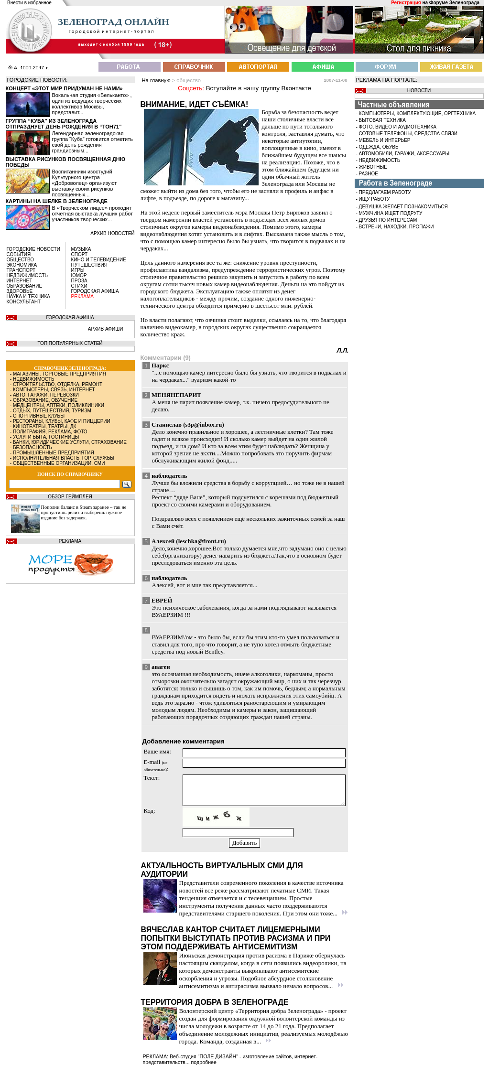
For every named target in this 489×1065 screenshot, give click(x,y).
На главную (156, 80)
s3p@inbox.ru (203, 424)
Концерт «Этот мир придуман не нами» (64, 88)
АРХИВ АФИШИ (105, 329)
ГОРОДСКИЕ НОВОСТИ (33, 249)
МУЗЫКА (81, 249)
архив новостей (112, 233)
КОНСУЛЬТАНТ (24, 301)
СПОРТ (79, 254)
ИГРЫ (78, 270)
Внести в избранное (29, 2)
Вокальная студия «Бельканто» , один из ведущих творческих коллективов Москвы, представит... (92, 103)
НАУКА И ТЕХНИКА (28, 296)
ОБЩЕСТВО (20, 259)
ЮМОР (79, 275)
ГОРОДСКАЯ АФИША (95, 291)
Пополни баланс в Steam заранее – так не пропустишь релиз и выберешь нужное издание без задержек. (84, 512)
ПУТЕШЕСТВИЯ (89, 265)
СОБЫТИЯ (19, 254)
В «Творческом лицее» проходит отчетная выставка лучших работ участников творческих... (92, 213)
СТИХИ (79, 286)
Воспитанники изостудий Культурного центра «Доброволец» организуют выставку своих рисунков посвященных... (84, 183)
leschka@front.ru (201, 541)
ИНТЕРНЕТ (20, 280)
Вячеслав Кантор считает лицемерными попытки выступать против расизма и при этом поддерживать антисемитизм (236, 938)
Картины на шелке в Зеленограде (57, 201)
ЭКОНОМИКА (22, 265)
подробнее (204, 1062)
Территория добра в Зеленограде (215, 1002)
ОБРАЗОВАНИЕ (25, 286)
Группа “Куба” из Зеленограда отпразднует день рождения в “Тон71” (64, 123)
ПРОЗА (79, 280)
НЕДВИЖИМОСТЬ (27, 275)
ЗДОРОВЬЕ (20, 291)
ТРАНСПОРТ (21, 270)
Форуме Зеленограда (454, 2)
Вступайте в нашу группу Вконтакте (258, 88)
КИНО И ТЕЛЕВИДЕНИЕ (98, 259)
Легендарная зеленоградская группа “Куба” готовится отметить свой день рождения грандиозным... (92, 141)
